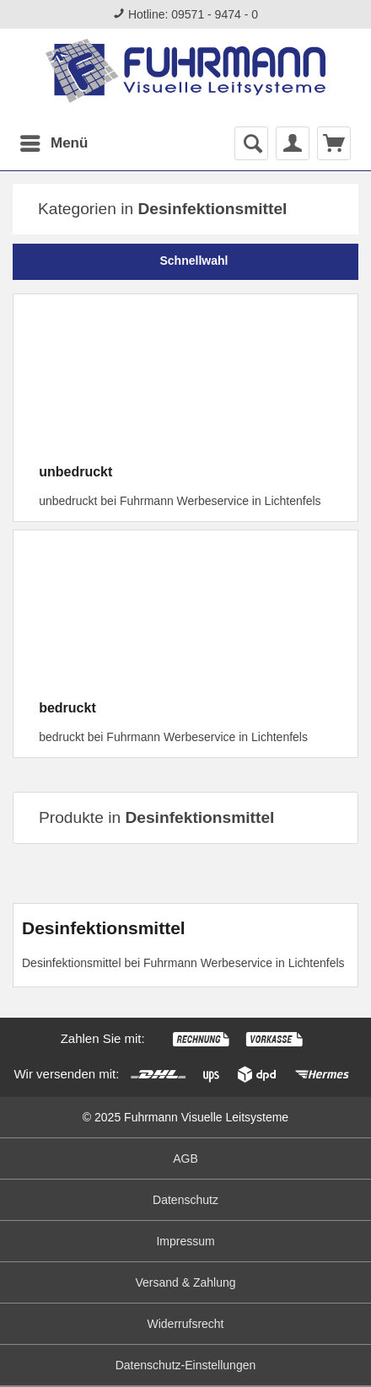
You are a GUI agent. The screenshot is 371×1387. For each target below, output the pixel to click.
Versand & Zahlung (185, 1282)
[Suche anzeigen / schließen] (251, 143)
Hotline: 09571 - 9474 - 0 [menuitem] (185, 14)
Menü (54, 140)
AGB (185, 1158)
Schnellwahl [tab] (186, 260)
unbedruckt (75, 472)
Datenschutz (185, 1200)
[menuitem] (53, 143)
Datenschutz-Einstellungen (186, 1365)
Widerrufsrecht (185, 1324)
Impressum (185, 1241)
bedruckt (67, 708)
